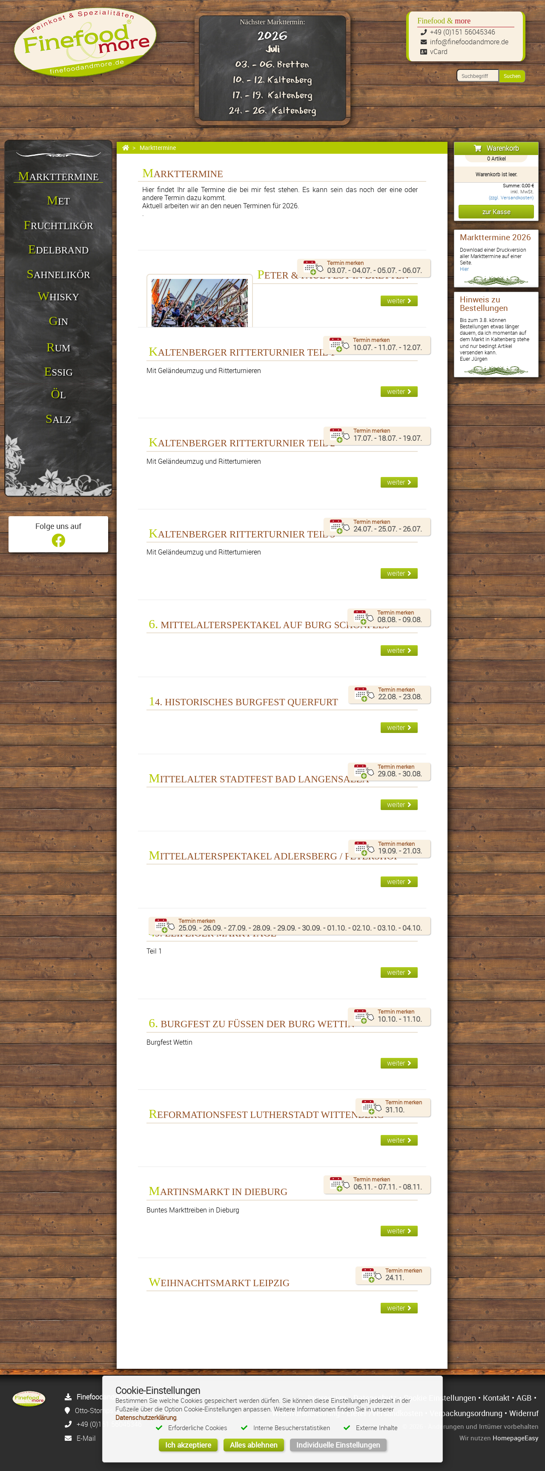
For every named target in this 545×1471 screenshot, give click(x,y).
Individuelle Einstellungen (338, 1445)
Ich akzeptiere (188, 1445)
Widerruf (524, 1413)
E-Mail (86, 1438)
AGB (524, 1398)
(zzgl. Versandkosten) (511, 198)
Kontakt (496, 1398)
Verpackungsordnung (466, 1413)
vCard (438, 51)
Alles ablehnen (254, 1445)
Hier (464, 269)
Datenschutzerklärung (145, 1417)
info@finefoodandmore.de (469, 41)
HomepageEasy (516, 1438)
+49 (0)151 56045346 (462, 32)
